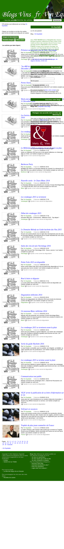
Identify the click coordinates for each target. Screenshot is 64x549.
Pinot (53, 48)
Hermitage (24, 59)
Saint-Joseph (43, 52)
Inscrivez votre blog (37, 463)
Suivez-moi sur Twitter (10, 462)
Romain (53, 49)
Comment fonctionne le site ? (40, 465)
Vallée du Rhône (34, 56)
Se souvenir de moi (38, 85)
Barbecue (24, 172)
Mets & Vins (43, 120)
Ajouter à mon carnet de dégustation (34, 155)
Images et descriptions (10, 37)
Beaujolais (50, 40)
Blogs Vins (33, 454)
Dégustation (24, 302)
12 (27, 441)
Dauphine (38, 44)
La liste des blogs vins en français (14, 471)
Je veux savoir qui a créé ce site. (41, 458)
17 (13, 443)
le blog (6, 460)
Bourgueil (33, 41)
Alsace (32, 39)
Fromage (38, 46)
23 (27, 443)
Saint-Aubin (43, 51)
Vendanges (24, 139)
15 (8, 443)
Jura (57, 46)
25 (5, 444)
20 (20, 443)
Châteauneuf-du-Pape (47, 41)
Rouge (33, 51)
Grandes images (8, 39)
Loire (38, 48)
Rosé (22, 286)
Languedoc (33, 48)
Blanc (22, 188)
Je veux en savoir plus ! (39, 457)
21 (22, 443)
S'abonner (37, 167)
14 (5, 443)
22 (24, 443)
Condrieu (55, 41)
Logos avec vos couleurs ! (39, 468)
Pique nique (33, 49)
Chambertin (38, 41)
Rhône (49, 49)
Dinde (49, 44)
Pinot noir (56, 48)
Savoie (52, 52)
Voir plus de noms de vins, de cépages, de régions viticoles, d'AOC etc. (44, 60)
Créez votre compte (50, 90)
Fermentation (54, 44)
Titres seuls (20, 39)
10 (22, 441)
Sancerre (48, 52)
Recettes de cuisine (9, 477)
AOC (35, 40)
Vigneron (58, 56)
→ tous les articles (9, 20)
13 (3, 443)
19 (17, 443)
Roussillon (37, 51)
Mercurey (49, 48)
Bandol (40, 40)
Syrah (55, 52)
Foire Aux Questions (38, 466)
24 (3, 444)
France (23, 434)
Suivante (9, 444)
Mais (41, 48)
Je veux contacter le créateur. (40, 460)
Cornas (59, 41)
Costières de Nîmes (35, 43)
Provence (44, 49)
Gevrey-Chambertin (45, 46)
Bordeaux (59, 39)
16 (10, 443)
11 (25, 441)
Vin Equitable (27, 52)
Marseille (44, 48)
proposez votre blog (44, 106)
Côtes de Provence (52, 43)
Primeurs (38, 49)
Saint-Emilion (49, 51)
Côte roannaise (44, 43)
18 (15, 443)
